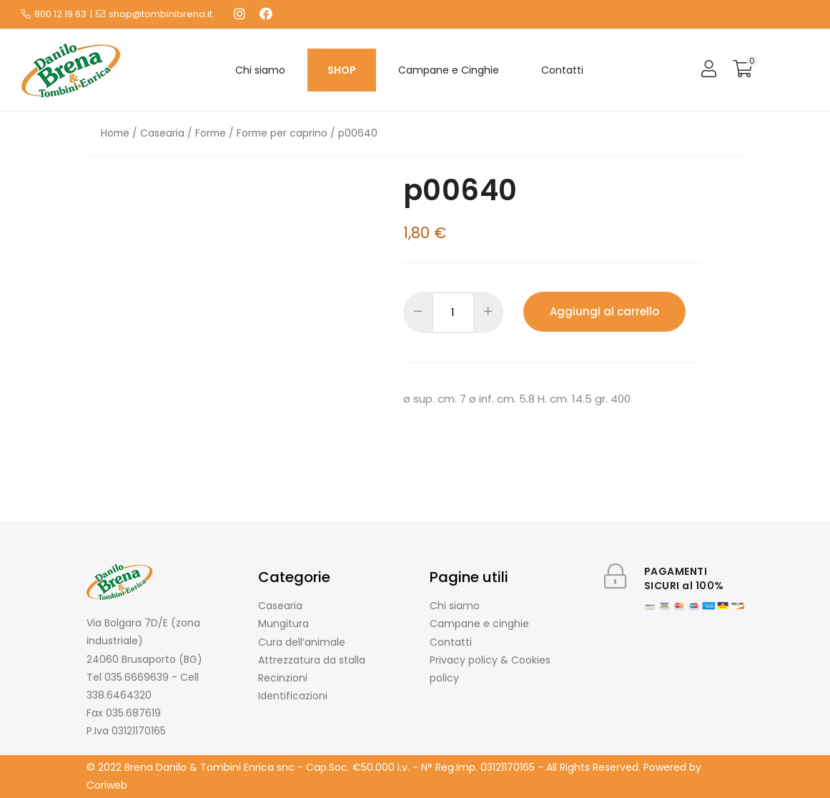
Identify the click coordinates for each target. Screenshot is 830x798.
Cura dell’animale (301, 642)
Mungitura (283, 623)
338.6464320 (119, 695)
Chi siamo (260, 70)
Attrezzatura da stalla (311, 660)
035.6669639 (136, 677)
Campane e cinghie (479, 623)
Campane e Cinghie (448, 70)
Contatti (562, 70)
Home (115, 133)
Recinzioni (282, 678)
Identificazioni (292, 696)
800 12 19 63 (60, 14)
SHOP (341, 70)
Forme (210, 133)
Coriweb (107, 785)
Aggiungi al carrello (604, 311)
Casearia (162, 133)
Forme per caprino (282, 133)
